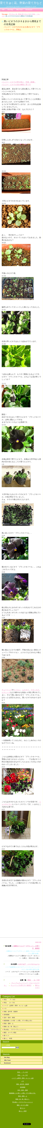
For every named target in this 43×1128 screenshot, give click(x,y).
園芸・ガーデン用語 (10, 1032)
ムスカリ (25, 690)
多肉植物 (6, 1014)
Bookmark (29, 9)
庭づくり (6, 1035)
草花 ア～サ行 (9, 999)
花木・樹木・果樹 (9, 1017)
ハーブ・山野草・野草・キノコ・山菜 (15, 1005)
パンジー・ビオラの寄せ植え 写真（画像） (19, 82)
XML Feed (19, 9)
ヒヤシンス (6, 692)
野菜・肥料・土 (8, 1023)
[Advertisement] (20, 56)
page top (38, 942)
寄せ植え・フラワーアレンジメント (15, 1029)
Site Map (10, 9)
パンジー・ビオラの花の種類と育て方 (16, 84)
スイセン (17, 690)
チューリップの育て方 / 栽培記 (21, 985)
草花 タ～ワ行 (34, 980)
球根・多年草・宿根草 (11, 1011)
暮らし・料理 (8, 1038)
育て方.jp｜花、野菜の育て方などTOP (20, 14)
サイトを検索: (6, 1045)
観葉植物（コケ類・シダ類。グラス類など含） (18, 1020)
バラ (5, 1008)
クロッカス (35, 690)
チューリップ (7, 690)
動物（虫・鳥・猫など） (11, 1026)
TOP (3, 9)
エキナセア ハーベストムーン (29, 964)
